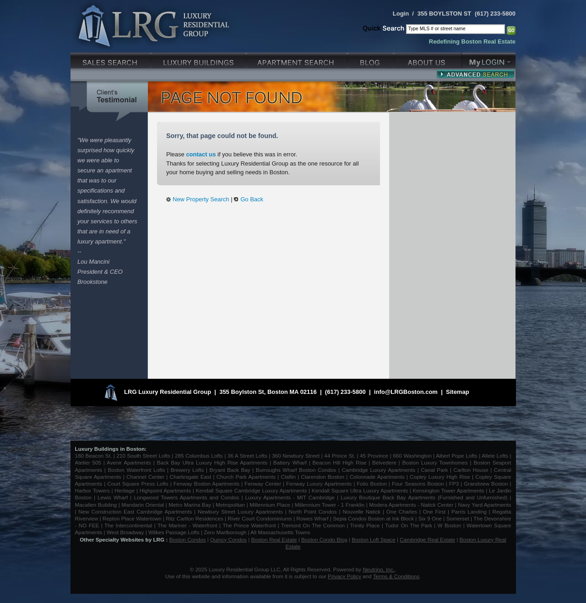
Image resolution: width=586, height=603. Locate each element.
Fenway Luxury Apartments (319, 484)
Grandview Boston (486, 484)
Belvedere (384, 462)
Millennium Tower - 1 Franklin (330, 505)
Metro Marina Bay (189, 505)
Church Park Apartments (246, 477)
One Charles (401, 511)
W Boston (450, 525)
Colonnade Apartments (377, 477)
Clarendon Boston (323, 477)
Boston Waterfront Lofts (136, 470)
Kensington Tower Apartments (448, 490)
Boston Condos (187, 539)
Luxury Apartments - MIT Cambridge (290, 497)
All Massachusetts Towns (280, 532)
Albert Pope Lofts (456, 456)
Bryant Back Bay (230, 470)
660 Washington (412, 456)
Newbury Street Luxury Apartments (240, 511)
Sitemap (457, 391)
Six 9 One (430, 518)
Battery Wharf (290, 462)
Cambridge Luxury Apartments (379, 470)
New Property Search (201, 199)
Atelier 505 (89, 462)
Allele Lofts (495, 456)
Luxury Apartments (297, 59)
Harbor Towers (92, 490)
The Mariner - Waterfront (187, 525)
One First (434, 511)
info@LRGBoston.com (406, 391)
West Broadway (125, 532)
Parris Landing (469, 511)
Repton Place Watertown (132, 518)
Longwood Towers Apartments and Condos (186, 497)
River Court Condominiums (260, 518)
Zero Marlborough (225, 532)
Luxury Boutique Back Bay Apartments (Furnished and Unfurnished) (424, 497)
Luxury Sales (111, 59)
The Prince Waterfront (249, 525)
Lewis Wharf (113, 497)
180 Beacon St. (93, 456)
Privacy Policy (344, 576)
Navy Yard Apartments (484, 505)
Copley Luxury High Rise (440, 477)
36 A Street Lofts (247, 456)
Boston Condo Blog (324, 539)
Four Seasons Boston (419, 484)
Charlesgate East (190, 477)
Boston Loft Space (374, 539)
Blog (371, 59)
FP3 (455, 484)
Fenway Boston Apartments (206, 484)
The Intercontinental (128, 525)
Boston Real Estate (274, 539)
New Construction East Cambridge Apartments (135, 511)
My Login (488, 59)
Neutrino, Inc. (379, 569)
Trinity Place (366, 525)
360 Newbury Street (296, 456)
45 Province (374, 456)
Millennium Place (270, 505)
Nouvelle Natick (361, 511)
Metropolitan (231, 505)
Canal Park (434, 470)
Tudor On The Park (408, 525)
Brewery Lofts (187, 470)
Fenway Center (262, 484)
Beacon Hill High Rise (340, 462)
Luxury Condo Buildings (199, 59)
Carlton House (471, 470)
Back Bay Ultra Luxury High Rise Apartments (212, 462)
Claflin (289, 477)
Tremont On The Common (313, 525)
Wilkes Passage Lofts (174, 532)
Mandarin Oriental (142, 505)
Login (401, 13)
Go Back (251, 199)
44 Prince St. (339, 456)
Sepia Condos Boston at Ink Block (373, 518)
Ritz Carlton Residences (194, 518)
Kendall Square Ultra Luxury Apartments (360, 490)
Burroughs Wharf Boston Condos (296, 470)
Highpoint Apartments (166, 490)
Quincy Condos (228, 539)
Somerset (457, 518)
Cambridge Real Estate (427, 539)
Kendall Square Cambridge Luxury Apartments (252, 490)
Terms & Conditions (396, 576)
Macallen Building (96, 505)
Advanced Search (475, 73)
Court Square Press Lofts (137, 484)
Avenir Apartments (129, 462)
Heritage (124, 490)
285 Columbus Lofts (199, 456)
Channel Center (145, 477)
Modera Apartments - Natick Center (411, 505)
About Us (428, 59)
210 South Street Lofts (143, 456)
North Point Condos (313, 511)
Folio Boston (372, 484)
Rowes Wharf (312, 518)
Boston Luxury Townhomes (434, 462)
